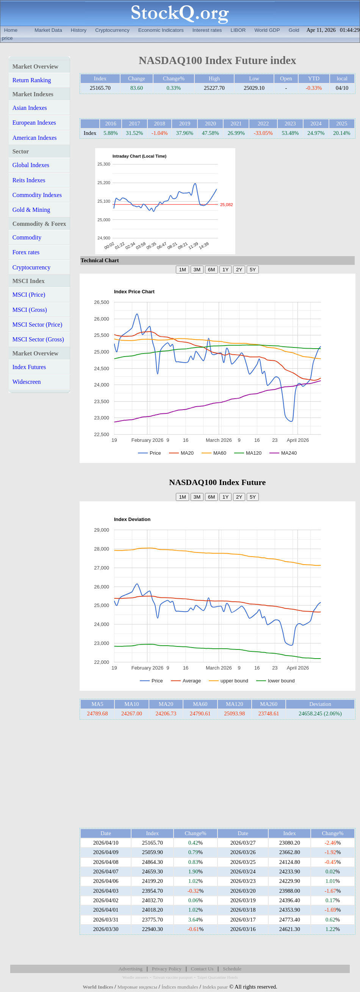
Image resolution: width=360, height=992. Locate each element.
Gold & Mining (31, 210)
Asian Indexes (30, 108)
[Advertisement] (294, 201)
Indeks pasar (215, 987)
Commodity (27, 237)
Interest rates (207, 30)
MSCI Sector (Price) (38, 324)
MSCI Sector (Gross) (38, 339)
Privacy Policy (167, 969)
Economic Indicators (161, 30)
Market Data (48, 30)
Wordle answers (135, 977)
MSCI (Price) (29, 294)
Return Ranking (32, 80)
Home (11, 30)
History (78, 30)
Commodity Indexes (37, 195)
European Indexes (34, 122)
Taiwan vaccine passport (173, 977)
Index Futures (29, 367)
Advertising (130, 969)
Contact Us (202, 969)
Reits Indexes (29, 180)
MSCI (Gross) (30, 310)
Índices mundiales (179, 987)
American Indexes (35, 138)
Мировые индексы (137, 987)
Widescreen (27, 382)
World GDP (267, 30)
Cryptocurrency (112, 30)
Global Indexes (31, 165)
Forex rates (26, 252)
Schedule (232, 969)
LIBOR (238, 30)
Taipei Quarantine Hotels (217, 977)
